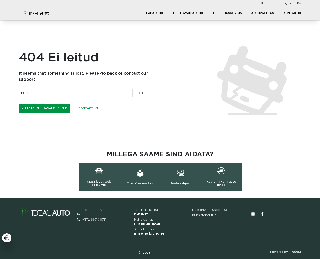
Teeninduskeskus (227, 13)
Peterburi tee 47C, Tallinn (90, 212)
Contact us (88, 108)
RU (299, 3)
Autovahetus (262, 13)
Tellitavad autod (188, 13)
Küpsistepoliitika (204, 215)
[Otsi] (285, 3)
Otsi (142, 93)
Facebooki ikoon (262, 214)
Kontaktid (292, 13)
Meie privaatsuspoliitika (209, 209)
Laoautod (154, 13)
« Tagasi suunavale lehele (44, 108)
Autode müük (149, 231)
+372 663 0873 (91, 219)
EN (291, 3)
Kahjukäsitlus (147, 222)
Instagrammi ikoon (253, 214)
